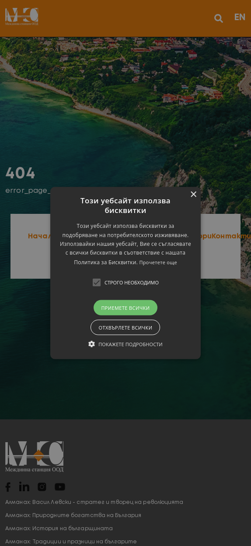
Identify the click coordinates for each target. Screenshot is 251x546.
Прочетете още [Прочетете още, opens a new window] (158, 262)
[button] (125, 273)
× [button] (193, 194)
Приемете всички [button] (125, 307)
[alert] (125, 273)
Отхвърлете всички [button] (125, 327)
